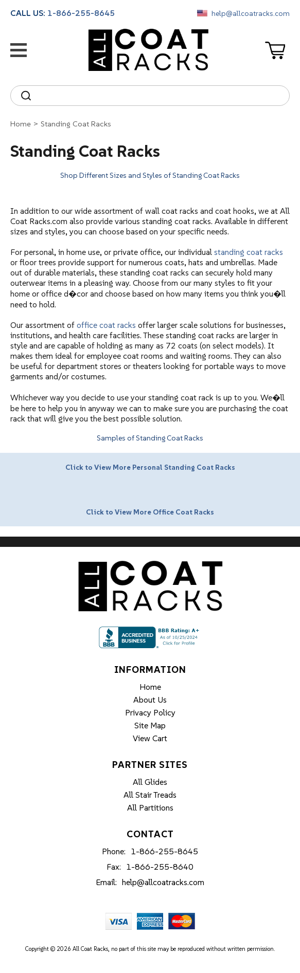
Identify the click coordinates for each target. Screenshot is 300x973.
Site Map (150, 725)
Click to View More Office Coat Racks (150, 512)
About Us (150, 699)
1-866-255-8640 (159, 866)
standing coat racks (248, 252)
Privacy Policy (150, 712)
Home (20, 123)
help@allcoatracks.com (250, 13)
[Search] (159, 95)
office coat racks (106, 325)
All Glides (150, 782)
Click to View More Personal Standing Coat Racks (150, 467)
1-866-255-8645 (81, 13)
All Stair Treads (150, 795)
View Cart (150, 738)
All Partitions (150, 807)
